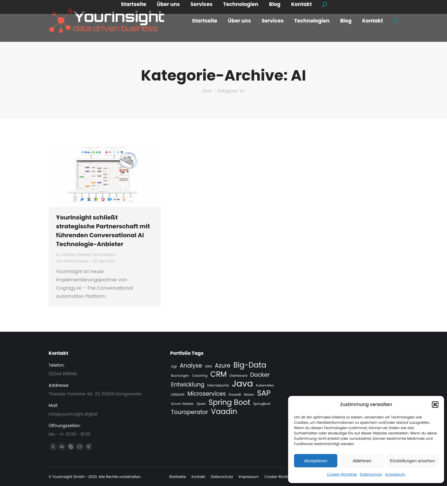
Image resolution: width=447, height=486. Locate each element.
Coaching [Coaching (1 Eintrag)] (199, 375)
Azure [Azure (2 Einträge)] (223, 365)
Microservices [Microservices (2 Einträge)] (206, 393)
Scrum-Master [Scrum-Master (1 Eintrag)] (182, 404)
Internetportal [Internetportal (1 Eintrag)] (218, 385)
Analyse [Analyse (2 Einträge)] (191, 365)
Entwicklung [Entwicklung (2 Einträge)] (188, 384)
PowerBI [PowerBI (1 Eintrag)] (235, 394)
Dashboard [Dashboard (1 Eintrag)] (239, 375)
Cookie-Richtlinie (342, 474)
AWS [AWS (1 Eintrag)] (208, 366)
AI (57, 254)
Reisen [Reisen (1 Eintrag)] (249, 394)
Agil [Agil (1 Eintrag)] (174, 366)
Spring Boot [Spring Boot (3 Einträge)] (229, 402)
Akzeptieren (315, 460)
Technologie (103, 254)
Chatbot (68, 254)
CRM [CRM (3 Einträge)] (218, 374)
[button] (435, 405)
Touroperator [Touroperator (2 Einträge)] (189, 412)
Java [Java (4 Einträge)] (242, 383)
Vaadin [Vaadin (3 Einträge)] (224, 411)
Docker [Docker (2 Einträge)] (260, 374)
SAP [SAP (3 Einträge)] (263, 393)
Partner (83, 254)
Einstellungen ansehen (412, 460)
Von (72, 261)
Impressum (395, 474)
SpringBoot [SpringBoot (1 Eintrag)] (261, 404)
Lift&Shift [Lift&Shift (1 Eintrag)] (178, 394)
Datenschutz (371, 474)
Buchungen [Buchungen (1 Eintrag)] (180, 375)
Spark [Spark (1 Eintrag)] (201, 404)
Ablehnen (361, 460)
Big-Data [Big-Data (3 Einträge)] (249, 365)
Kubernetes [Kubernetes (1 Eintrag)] (265, 385)
